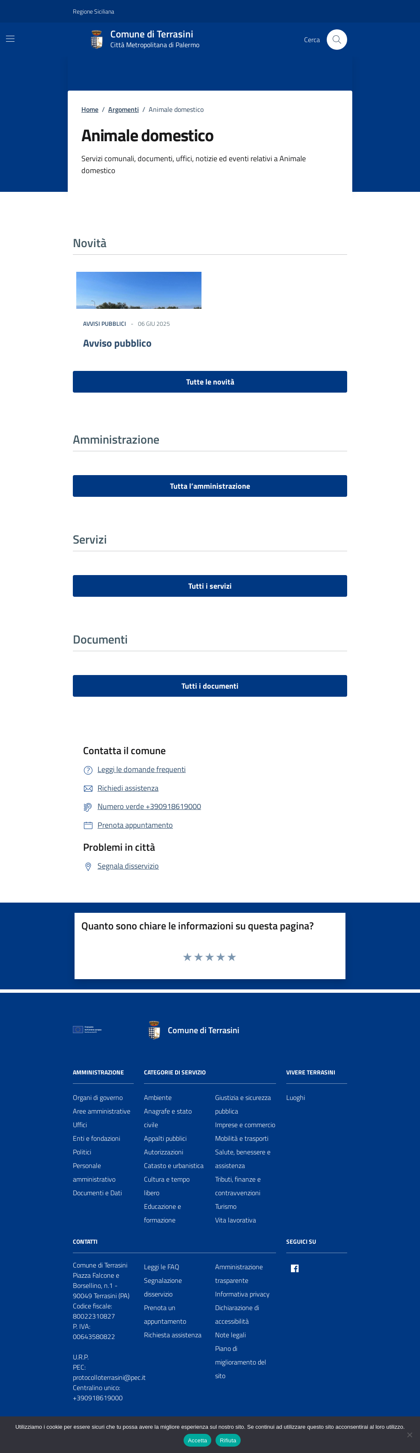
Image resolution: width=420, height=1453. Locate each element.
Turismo (225, 1206)
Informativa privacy (242, 1294)
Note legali (230, 1335)
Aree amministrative (101, 1111)
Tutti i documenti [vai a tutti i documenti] (210, 686)
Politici (82, 1152)
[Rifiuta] (409, 1434)
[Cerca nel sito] (337, 39)
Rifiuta (228, 1440)
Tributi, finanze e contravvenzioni (238, 1186)
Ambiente (158, 1097)
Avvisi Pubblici (104, 323)
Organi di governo (98, 1097)
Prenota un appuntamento (165, 1314)
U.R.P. (81, 1357)
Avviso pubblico (117, 342)
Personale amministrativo (94, 1172)
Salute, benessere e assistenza (242, 1159)
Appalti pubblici (165, 1138)
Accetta (197, 1440)
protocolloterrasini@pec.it (109, 1377)
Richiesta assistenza (172, 1335)
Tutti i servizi (210, 586)
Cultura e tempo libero (167, 1186)
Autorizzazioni (163, 1152)
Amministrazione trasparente (239, 1273)
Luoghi (295, 1097)
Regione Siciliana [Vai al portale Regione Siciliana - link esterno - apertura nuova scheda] (93, 11)
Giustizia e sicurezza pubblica (243, 1104)
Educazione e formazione (162, 1213)
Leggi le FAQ (161, 1267)
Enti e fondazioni (96, 1138)
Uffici (80, 1125)
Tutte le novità (210, 381)
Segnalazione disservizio (163, 1287)
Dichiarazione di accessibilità (237, 1314)
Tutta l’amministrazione (210, 486)
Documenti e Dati (97, 1193)
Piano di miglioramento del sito (240, 1362)
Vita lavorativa (235, 1220)
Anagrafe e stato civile (168, 1118)
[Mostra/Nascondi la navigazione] (10, 39)
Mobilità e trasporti (241, 1138)
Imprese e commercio (245, 1125)
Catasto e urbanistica (174, 1165)
